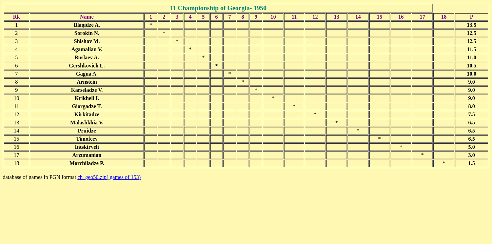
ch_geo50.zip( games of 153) (109, 177)
